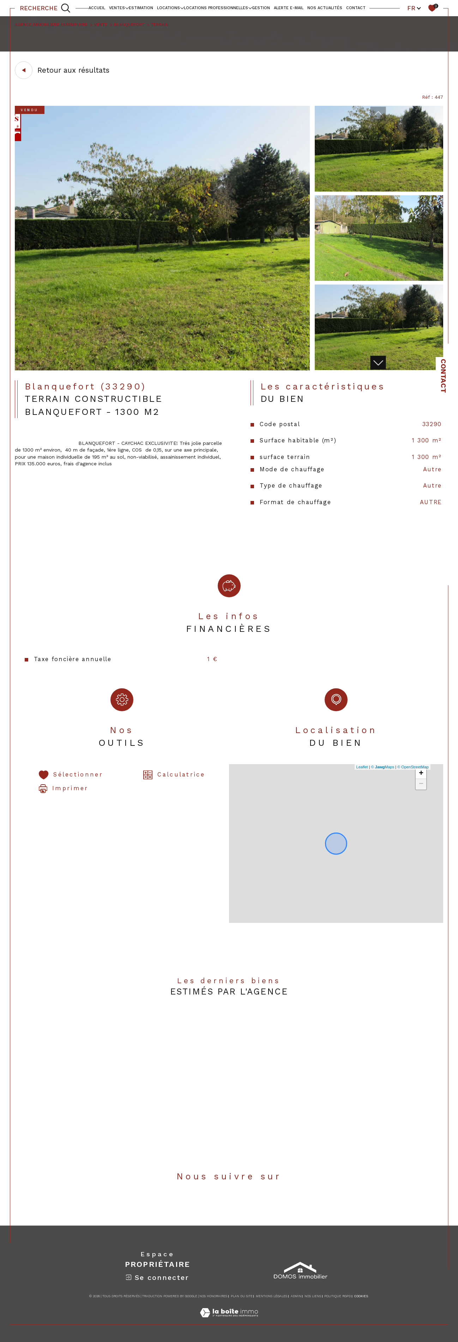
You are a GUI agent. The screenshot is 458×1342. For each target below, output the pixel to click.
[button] (378, 362)
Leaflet (362, 767)
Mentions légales (271, 1296)
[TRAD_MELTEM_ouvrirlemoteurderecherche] (45, 8)
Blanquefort (129, 24)
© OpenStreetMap (413, 767)
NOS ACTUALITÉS (324, 8)
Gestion (261, 8)
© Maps (382, 767)
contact (356, 8)
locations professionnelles (216, 8)
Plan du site (242, 1296)
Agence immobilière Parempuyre (51, 24)
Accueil (97, 8)
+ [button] (421, 773)
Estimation (141, 8)
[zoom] (162, 368)
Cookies (361, 1296)
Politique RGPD (337, 1296)
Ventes (117, 8)
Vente (100, 24)
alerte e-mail (288, 8)
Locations (168, 8)
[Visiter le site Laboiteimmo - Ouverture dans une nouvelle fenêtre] (229, 1320)
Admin (296, 1296)
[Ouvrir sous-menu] (127, 8)
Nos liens (313, 1296)
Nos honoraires (213, 1296)
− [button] (421, 784)
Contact (443, 376)
